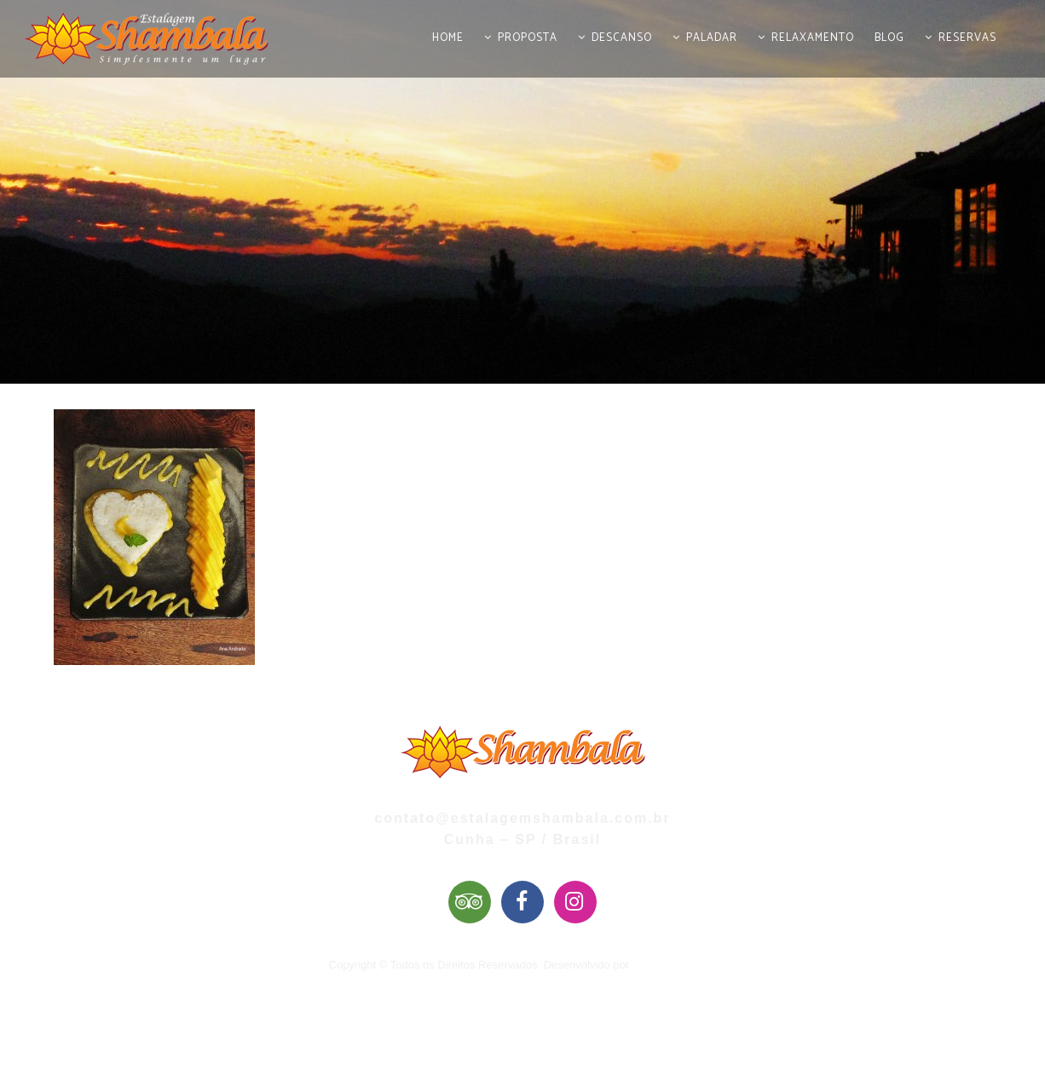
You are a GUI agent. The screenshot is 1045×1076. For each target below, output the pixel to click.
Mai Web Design (672, 964)
